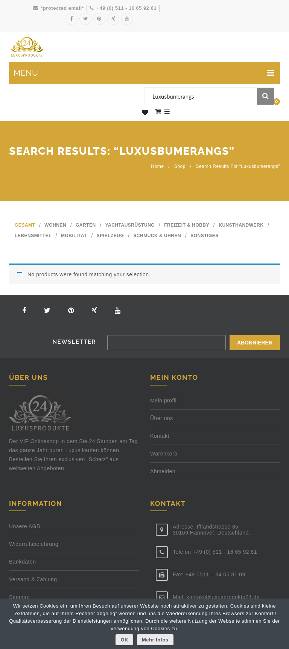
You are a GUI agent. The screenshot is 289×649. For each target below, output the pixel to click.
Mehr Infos (155, 640)
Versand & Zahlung (33, 579)
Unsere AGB (24, 526)
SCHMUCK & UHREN (157, 235)
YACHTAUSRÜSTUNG (130, 225)
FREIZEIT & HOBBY (186, 225)
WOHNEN (55, 225)
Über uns (161, 418)
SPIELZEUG (110, 235)
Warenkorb (163, 453)
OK (124, 640)
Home (157, 166)
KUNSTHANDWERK (241, 225)
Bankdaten (22, 561)
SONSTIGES (204, 235)
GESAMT (25, 225)
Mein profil (163, 400)
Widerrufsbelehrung (33, 544)
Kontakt (159, 436)
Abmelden (162, 471)
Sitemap (19, 597)
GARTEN (86, 225)
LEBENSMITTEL (33, 235)
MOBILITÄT (74, 235)
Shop (180, 166)
